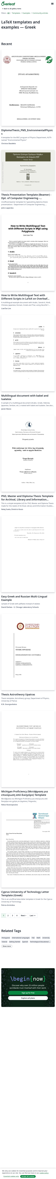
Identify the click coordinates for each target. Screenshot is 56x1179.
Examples (26, 13)
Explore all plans (28, 998)
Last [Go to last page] (33, 915)
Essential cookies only (11, 1176)
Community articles (40, 13)
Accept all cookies (27, 1176)
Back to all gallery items (11, 9)
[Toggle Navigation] (52, 3)
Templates (16, 13)
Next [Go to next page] (23, 915)
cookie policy (43, 1173)
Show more (7, 946)
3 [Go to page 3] (12, 915)
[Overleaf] (8, 3)
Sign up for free (28, 993)
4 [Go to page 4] (16, 915)
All (8, 13)
